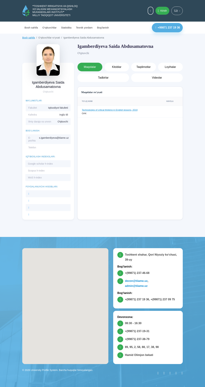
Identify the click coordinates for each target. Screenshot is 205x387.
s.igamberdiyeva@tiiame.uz (54, 137)
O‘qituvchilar (49, 27)
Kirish (162, 10)
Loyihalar (170, 66)
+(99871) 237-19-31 (137, 331)
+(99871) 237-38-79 (137, 339)
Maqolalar (90, 66)
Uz (177, 10)
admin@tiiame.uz (136, 285)
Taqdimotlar (143, 66)
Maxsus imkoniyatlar (150, 11)
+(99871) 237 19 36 (137, 299)
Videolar (157, 77)
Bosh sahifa (31, 27)
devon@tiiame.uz (136, 280)
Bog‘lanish (103, 27)
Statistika (66, 27)
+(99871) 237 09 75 (163, 299)
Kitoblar (116, 66)
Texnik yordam (84, 27)
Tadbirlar (103, 77)
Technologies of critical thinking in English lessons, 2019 (110, 110)
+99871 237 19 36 (167, 27)
